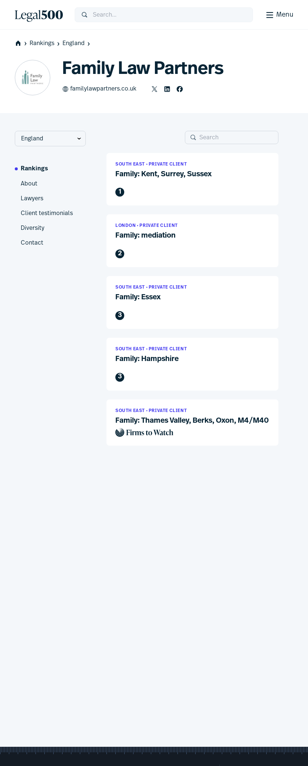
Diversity (32, 228)
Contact (32, 243)
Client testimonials (47, 213)
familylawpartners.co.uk (99, 89)
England (76, 43)
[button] (192, 179)
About (29, 184)
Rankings (45, 43)
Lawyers (32, 198)
